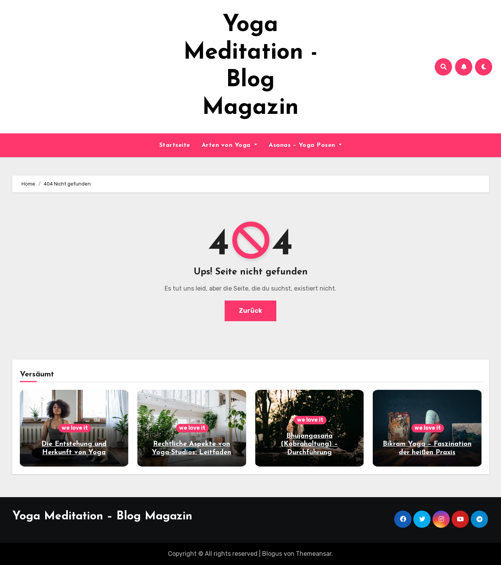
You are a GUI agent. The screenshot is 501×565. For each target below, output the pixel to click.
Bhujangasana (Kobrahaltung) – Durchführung (309, 444)
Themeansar (313, 553)
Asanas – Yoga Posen (305, 145)
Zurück (250, 310)
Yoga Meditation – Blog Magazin (102, 516)
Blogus (272, 553)
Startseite (174, 145)
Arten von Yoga (230, 145)
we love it (75, 428)
